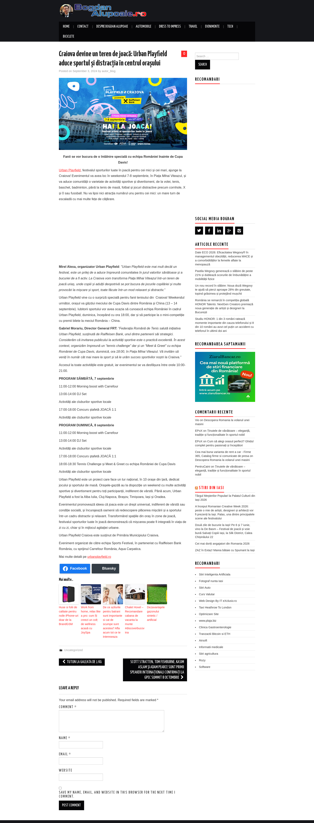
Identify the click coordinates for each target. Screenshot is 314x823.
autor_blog (108, 71)
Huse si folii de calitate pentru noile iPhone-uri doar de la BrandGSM (67, 614)
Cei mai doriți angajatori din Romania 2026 (222, 543)
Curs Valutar (207, 594)
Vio (197, 420)
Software (204, 666)
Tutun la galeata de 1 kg (82, 653)
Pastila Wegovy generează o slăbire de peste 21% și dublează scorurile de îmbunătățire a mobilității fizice (224, 275)
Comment (68, 699)
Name (64, 730)
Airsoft (203, 640)
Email (65, 746)
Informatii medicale (211, 647)
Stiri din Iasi (211, 488)
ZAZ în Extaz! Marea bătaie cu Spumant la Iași (225, 550)
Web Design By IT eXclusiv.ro (218, 600)
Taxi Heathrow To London (215, 607)
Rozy (202, 660)
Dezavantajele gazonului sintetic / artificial (157, 611)
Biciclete (68, 36)
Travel (193, 26)
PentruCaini (202, 466)
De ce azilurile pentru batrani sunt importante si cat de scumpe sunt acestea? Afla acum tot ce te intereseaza (113, 618)
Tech (230, 26)
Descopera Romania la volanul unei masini (222, 460)
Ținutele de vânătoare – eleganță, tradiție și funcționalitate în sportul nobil (223, 470)
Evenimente (212, 26)
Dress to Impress (170, 26)
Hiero (234, 817)
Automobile (143, 26)
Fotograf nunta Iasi (211, 581)
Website (65, 762)
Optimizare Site (208, 614)
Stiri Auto (204, 587)
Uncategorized (73, 641)
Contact (83, 26)
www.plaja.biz (207, 620)
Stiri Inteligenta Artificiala (214, 574)
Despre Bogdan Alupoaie (112, 26)
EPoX (198, 430)
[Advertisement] (123, 232)
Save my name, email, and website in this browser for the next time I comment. (117, 786)
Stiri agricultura (208, 653)
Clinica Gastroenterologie (215, 627)
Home (66, 26)
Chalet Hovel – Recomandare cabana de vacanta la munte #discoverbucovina (135, 614)
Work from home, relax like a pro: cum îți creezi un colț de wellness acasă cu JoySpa (90, 614)
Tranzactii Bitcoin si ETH (214, 633)
